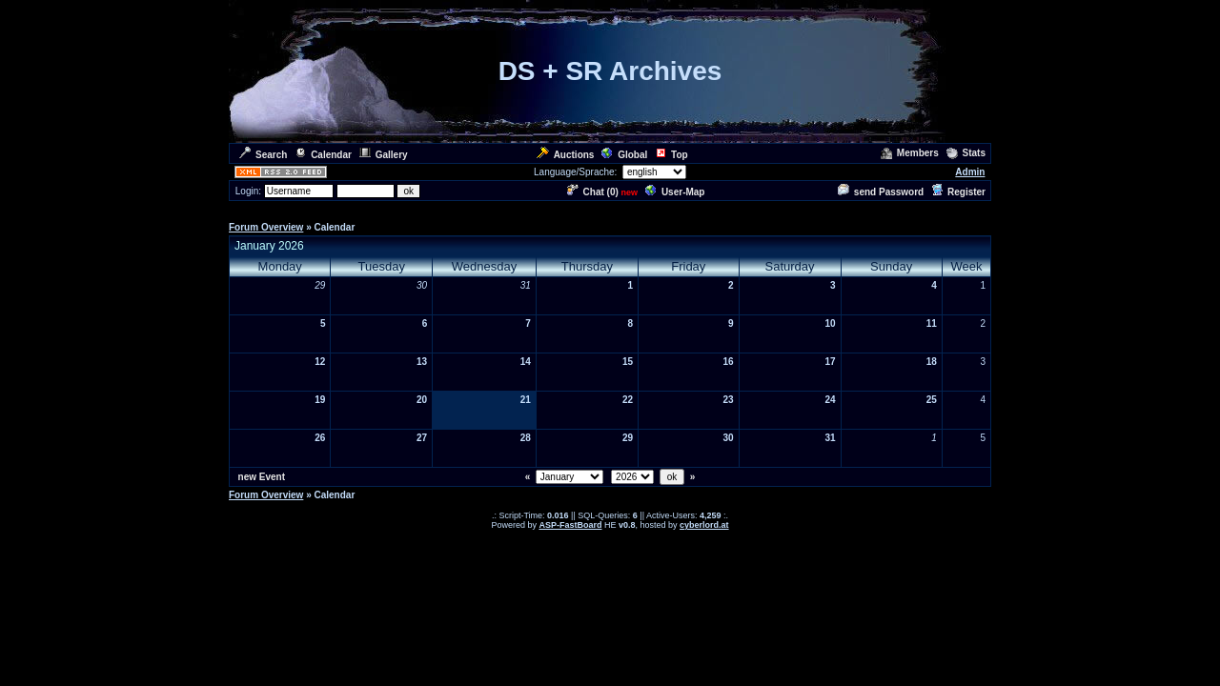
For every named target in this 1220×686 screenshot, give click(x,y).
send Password (881, 192)
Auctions (566, 155)
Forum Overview (266, 227)
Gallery (383, 155)
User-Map (675, 192)
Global (624, 155)
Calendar (323, 155)
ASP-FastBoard (570, 525)
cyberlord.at (704, 525)
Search (263, 155)
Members (910, 153)
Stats (966, 153)
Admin (970, 172)
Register (958, 192)
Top (671, 155)
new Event (261, 477)
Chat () (593, 192)
